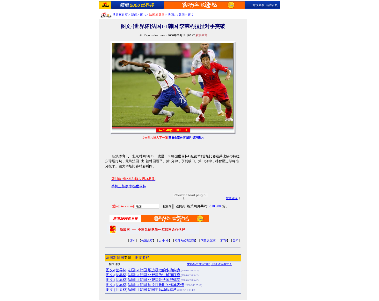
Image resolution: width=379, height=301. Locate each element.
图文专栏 (142, 257)
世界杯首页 (120, 14)
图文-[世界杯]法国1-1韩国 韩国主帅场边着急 (141, 290)
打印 (224, 240)
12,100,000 (214, 206)
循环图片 (198, 137)
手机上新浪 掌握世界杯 (128, 186)
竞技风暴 (258, 5)
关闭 (235, 240)
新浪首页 (272, 5)
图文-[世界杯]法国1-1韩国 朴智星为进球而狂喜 (143, 275)
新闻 (134, 14)
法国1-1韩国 (176, 14)
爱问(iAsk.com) (123, 206)
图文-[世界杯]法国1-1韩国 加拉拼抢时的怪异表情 (145, 285)
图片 (143, 14)
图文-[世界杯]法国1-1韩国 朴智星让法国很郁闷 (143, 280)
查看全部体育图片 (180, 137)
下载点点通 (208, 240)
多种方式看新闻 (185, 240)
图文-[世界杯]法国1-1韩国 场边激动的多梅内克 (143, 270)
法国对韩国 (115, 257)
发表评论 (232, 198)
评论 (132, 240)
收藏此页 (147, 240)
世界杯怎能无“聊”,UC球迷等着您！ (209, 264)
